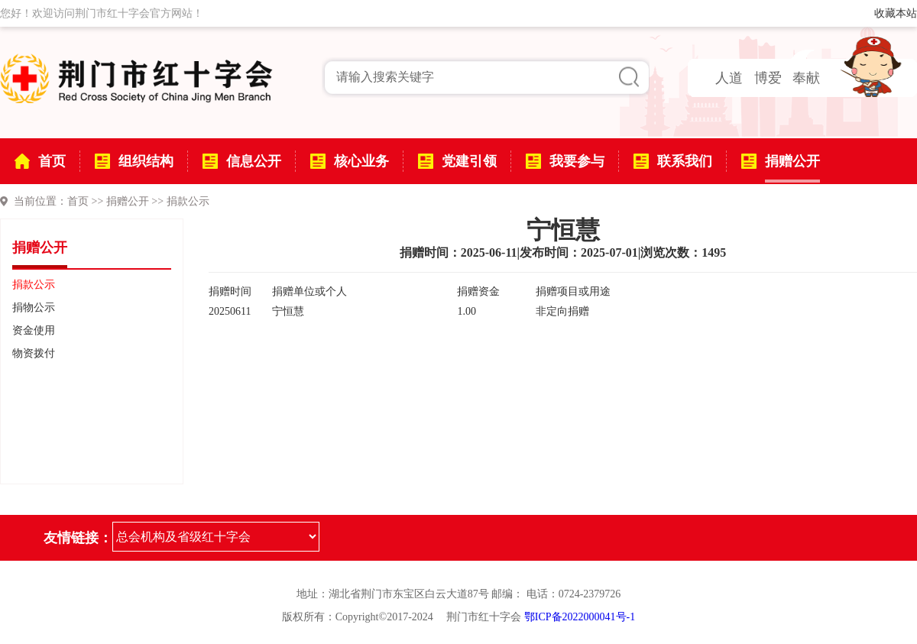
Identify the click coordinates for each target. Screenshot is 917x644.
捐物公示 (33, 307)
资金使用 (33, 330)
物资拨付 (33, 353)
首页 (78, 201)
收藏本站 (895, 13)
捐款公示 (188, 201)
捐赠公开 (127, 201)
